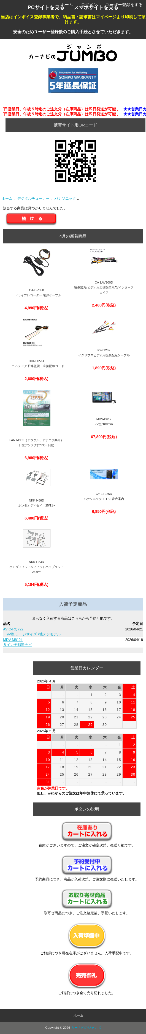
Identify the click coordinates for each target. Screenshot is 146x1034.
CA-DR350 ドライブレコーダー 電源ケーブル (36, 293)
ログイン (89, 4)
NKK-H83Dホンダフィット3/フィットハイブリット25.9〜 (36, 566)
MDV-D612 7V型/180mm (104, 421)
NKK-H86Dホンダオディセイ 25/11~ (36, 503)
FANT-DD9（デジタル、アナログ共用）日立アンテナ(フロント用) (36, 442)
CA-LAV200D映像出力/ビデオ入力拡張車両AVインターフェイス (103, 287)
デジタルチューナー (33, 198)
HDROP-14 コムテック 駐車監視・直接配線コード (36, 363)
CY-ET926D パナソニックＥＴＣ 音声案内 (104, 496)
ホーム (67, 4)
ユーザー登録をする (124, 4)
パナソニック (65, 198)
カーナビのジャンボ (86, 1027)
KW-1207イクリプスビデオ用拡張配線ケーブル (104, 353)
